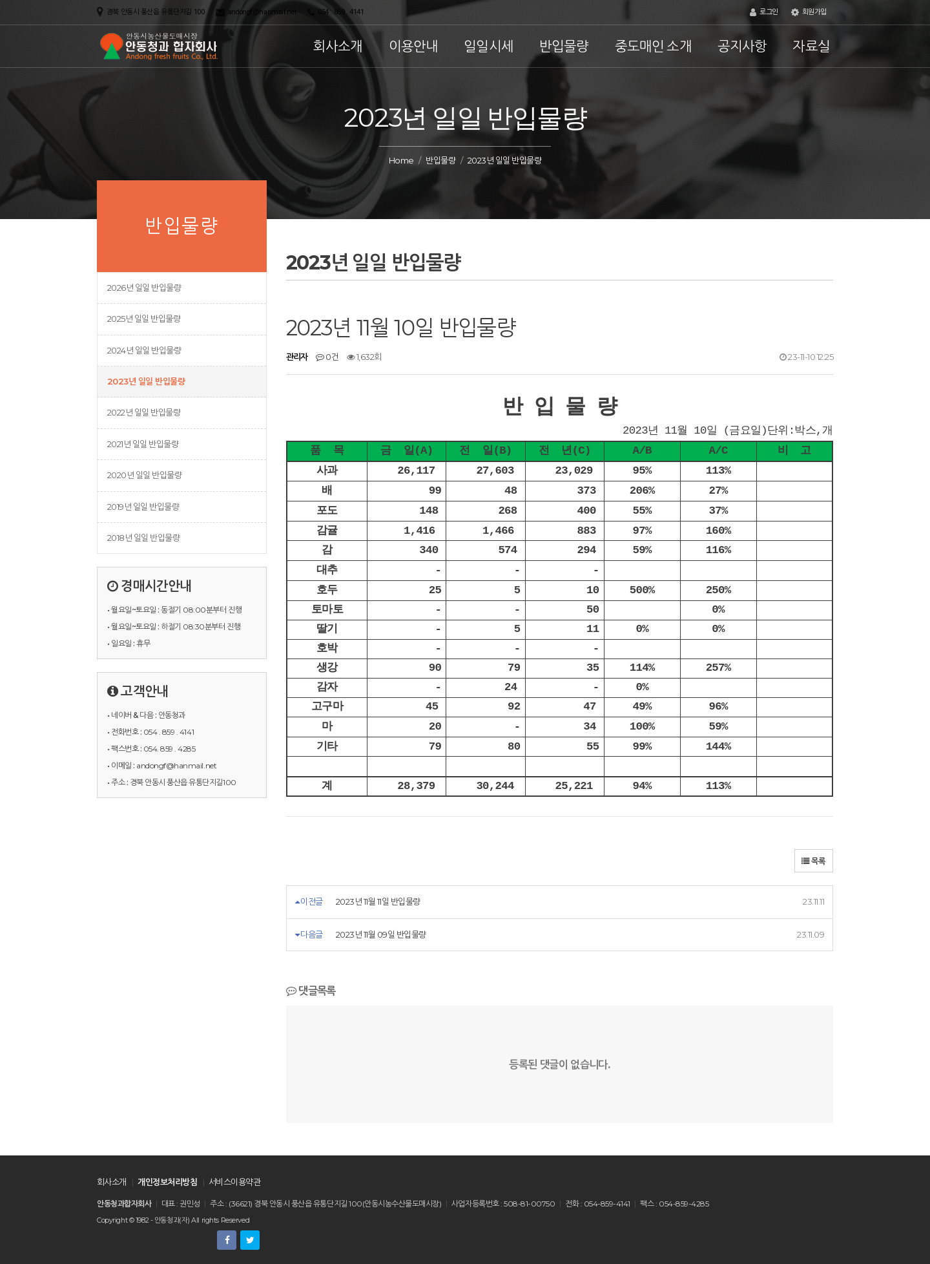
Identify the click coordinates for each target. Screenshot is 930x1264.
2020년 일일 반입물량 (144, 475)
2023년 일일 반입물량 (146, 381)
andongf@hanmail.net (262, 12)
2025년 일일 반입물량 (143, 318)
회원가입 (809, 12)
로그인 (764, 12)
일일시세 (488, 46)
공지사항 (742, 46)
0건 (327, 357)
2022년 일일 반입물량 (143, 412)
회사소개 (338, 46)
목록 (813, 861)
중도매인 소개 (653, 46)
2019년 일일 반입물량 (143, 506)
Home (401, 160)
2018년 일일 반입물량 (143, 537)
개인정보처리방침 (167, 1182)
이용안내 (414, 46)
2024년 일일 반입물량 (144, 350)
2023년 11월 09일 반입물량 (381, 934)
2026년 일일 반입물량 (144, 287)
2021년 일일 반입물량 (142, 444)
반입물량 (564, 46)
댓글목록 (311, 990)
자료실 (811, 46)
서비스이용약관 (234, 1182)
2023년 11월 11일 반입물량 (378, 901)
